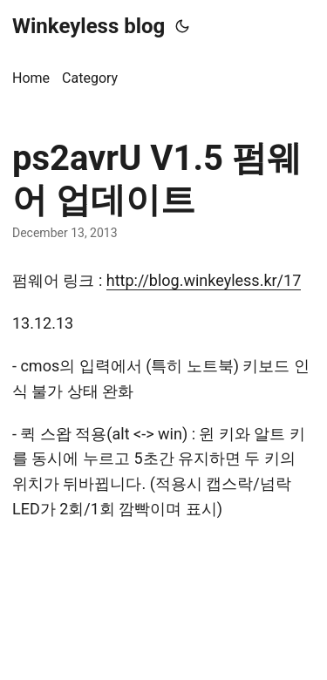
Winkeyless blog (88, 26)
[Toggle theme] (182, 26)
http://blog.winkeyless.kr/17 (204, 280)
